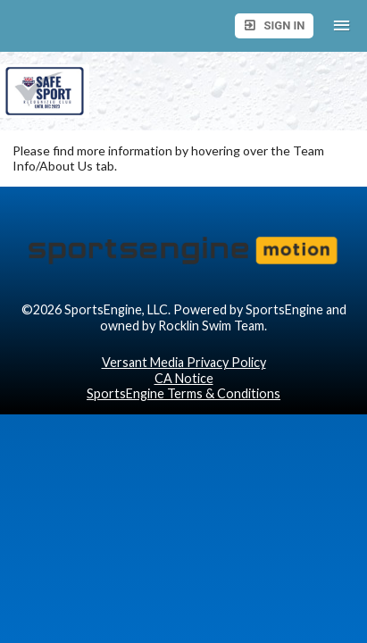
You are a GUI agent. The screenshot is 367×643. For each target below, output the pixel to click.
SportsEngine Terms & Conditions (183, 393)
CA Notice (183, 378)
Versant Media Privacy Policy (184, 362)
